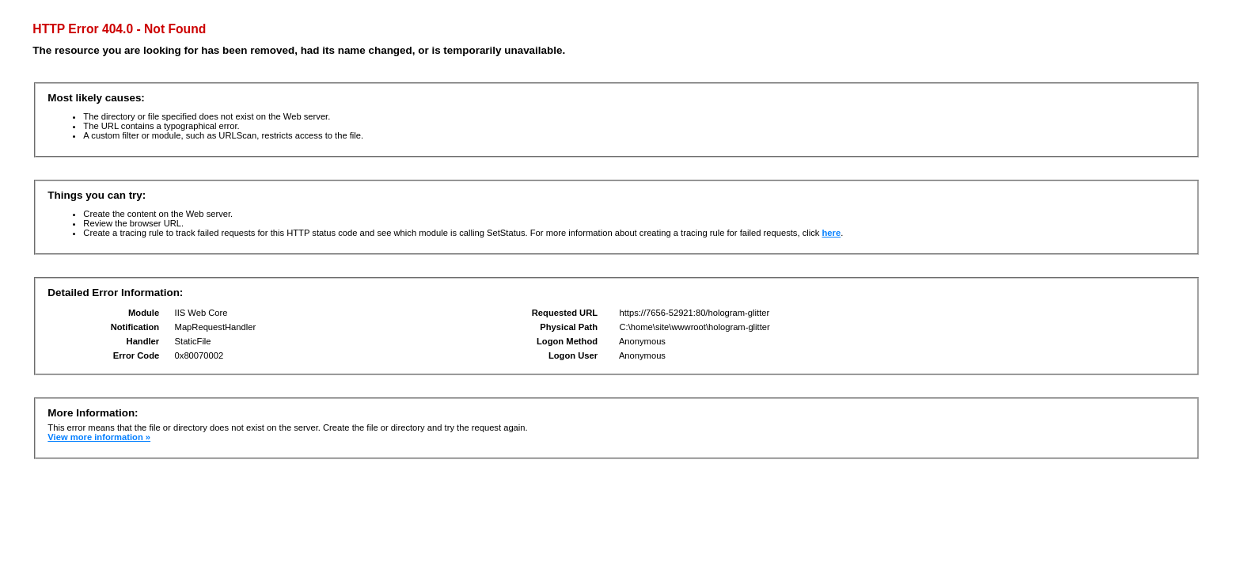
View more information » (98, 437)
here (831, 233)
